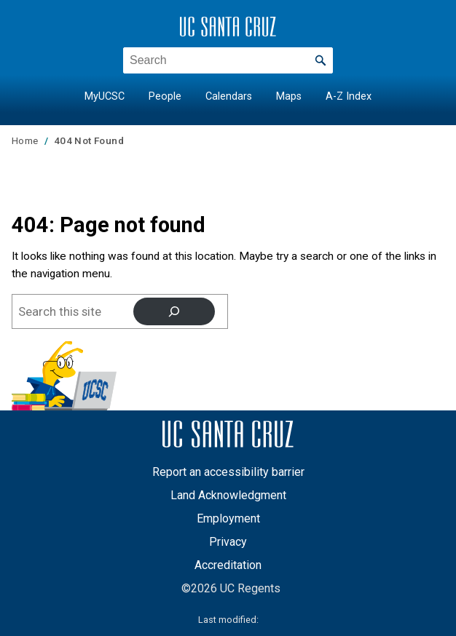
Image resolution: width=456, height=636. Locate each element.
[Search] (174, 312)
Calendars (228, 96)
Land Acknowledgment (228, 495)
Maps (289, 96)
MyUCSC (104, 96)
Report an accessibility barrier (228, 472)
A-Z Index (349, 96)
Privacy (228, 542)
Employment (228, 518)
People (165, 96)
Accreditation (228, 565)
